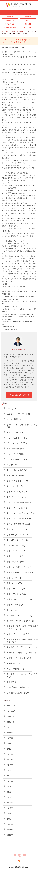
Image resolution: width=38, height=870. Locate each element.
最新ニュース (9, 31)
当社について (28, 27)
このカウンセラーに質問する (20, 395)
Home (3, 31)
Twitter (16, 854)
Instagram (20, 855)
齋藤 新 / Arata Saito (19, 349)
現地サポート (28, 20)
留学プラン (10, 17)
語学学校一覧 (10, 20)
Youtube (24, 855)
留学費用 (28, 17)
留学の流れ (28, 24)
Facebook (12, 855)
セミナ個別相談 (10, 27)
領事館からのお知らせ (20, 31)
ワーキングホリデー (10, 24)
